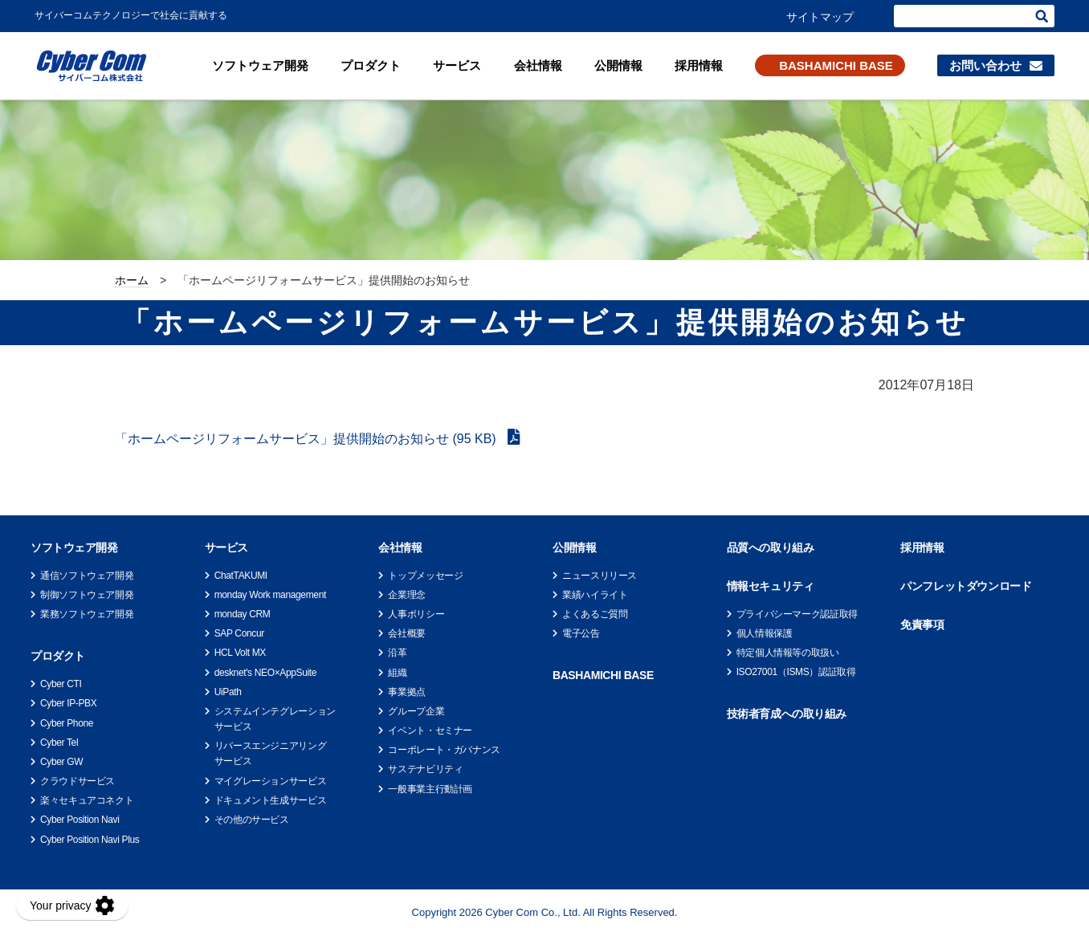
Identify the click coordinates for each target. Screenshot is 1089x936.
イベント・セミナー (430, 730)
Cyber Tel (59, 742)
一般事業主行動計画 (430, 789)
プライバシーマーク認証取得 (797, 614)
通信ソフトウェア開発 (86, 575)
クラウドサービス (77, 781)
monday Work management (270, 594)
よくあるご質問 (594, 614)
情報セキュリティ (770, 586)
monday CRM (242, 614)
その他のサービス (251, 819)
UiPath (228, 692)
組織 (397, 672)
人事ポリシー (416, 614)
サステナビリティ (425, 769)
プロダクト (371, 65)
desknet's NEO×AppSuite (265, 672)
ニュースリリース (599, 575)
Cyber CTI (60, 684)
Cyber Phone (66, 723)
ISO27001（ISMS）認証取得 (796, 672)
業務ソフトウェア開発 (86, 614)
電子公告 (581, 633)
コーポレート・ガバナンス (444, 749)
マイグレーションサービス (270, 781)
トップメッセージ (425, 575)
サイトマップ (820, 16)
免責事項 (922, 624)
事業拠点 (407, 692)
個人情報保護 (764, 633)
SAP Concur (239, 633)
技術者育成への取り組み (786, 713)
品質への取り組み (770, 547)
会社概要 (407, 633)
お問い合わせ (985, 65)
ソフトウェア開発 (260, 65)
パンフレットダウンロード (965, 586)
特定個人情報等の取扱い (787, 652)
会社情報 (538, 65)
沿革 (397, 652)
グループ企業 (416, 711)
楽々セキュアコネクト (86, 800)
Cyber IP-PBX (68, 703)
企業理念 (407, 594)
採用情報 (699, 65)
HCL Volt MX (240, 652)
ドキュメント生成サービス (270, 800)
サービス (457, 65)
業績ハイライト (594, 594)
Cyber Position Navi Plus (89, 839)
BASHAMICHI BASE (836, 65)
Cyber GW (61, 761)
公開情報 (618, 65)
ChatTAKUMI (240, 575)
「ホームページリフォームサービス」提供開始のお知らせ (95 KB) (307, 439)
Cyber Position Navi (80, 819)
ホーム (132, 280)
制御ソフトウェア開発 (86, 594)
